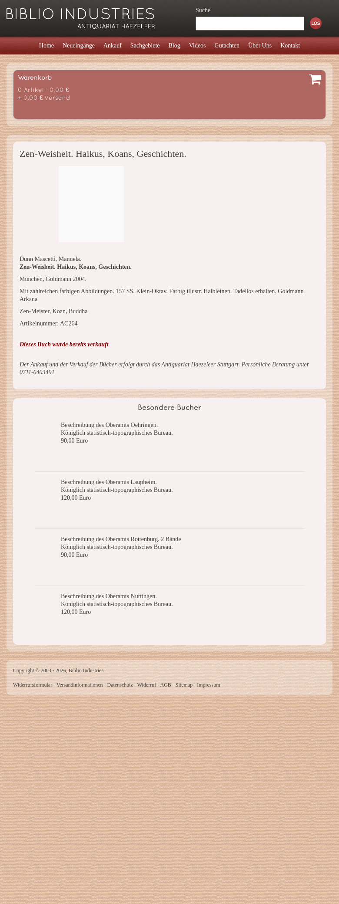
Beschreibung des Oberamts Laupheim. (109, 482)
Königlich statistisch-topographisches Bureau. (117, 433)
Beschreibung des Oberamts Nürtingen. (109, 596)
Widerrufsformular (32, 685)
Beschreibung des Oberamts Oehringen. (109, 425)
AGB (165, 685)
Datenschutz (120, 685)
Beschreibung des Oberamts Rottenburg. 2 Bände (121, 539)
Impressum (208, 685)
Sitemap (184, 685)
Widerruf (146, 685)
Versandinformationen (79, 685)
